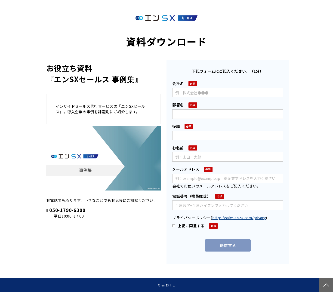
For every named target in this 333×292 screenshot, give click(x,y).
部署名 (178, 105)
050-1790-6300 (67, 210)
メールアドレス (185, 169)
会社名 (178, 83)
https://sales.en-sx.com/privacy (239, 217)
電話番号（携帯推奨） (191, 196)
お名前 (178, 148)
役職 (176, 126)
